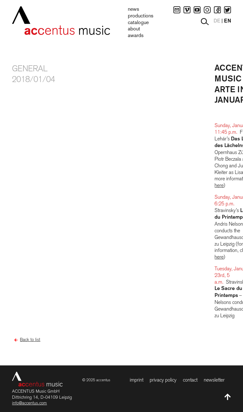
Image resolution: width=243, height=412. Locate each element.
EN (227, 21)
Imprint (136, 380)
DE (217, 21)
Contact (190, 380)
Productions (140, 16)
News (133, 9)
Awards (136, 35)
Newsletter (214, 380)
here (219, 185)
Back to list (30, 339)
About (134, 29)
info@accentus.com (29, 402)
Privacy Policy (163, 380)
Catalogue (138, 22)
